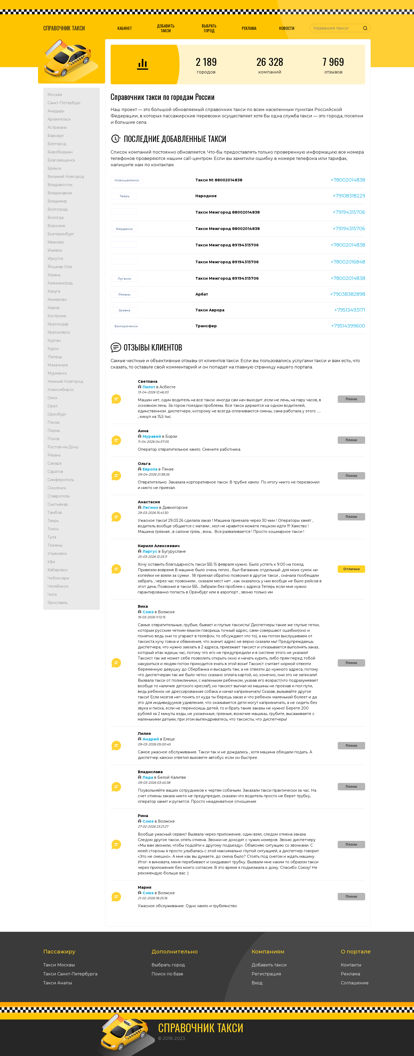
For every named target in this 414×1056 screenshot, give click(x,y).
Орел (53, 406)
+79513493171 (349, 310)
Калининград (60, 283)
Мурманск (57, 373)
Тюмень (55, 545)
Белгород (57, 143)
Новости (286, 28)
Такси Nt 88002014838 (218, 180)
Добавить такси (166, 28)
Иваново (56, 242)
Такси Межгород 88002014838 (227, 212)
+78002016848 (348, 262)
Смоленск (57, 488)
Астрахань (57, 127)
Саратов (55, 471)
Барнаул (56, 135)
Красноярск (59, 332)
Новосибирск (61, 389)
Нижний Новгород (65, 381)
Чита (52, 594)
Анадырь (56, 111)
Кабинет (124, 28)
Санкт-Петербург (64, 102)
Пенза (53, 422)
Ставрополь (59, 496)
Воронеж (56, 225)
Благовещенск (61, 160)
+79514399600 (348, 326)
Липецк (55, 356)
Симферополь (61, 479)
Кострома (57, 315)
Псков (53, 438)
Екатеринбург (61, 234)
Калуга (54, 291)
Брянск (55, 168)
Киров (53, 307)
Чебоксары (58, 578)
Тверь (53, 520)
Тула (52, 537)
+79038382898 (347, 294)
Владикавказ (60, 193)
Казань (54, 275)
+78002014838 (348, 180)
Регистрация (266, 973)
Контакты (351, 964)
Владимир (57, 201)
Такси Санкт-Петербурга (70, 973)
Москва (55, 94)
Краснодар (58, 324)
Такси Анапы (57, 982)
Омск (53, 397)
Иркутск (55, 258)
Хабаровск (58, 570)
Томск (53, 529)
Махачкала (58, 365)
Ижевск (55, 250)
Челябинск (58, 586)
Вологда (56, 217)
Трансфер (206, 326)
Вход (257, 982)
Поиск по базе (167, 973)
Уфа (51, 561)
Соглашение (355, 982)
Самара (55, 463)
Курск (53, 348)
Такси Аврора (209, 310)
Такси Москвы (59, 964)
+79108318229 (349, 196)
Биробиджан (60, 152)
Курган (54, 340)
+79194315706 (349, 212)
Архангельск (59, 119)
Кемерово (57, 299)
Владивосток (60, 184)
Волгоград (58, 209)
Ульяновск (57, 553)
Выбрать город (209, 28)
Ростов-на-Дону (63, 447)
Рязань (54, 455)
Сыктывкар (58, 504)
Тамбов (55, 512)
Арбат (201, 294)
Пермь (54, 430)
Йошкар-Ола (60, 266)
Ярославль (58, 602)
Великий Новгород (66, 176)
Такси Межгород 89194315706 (227, 245)
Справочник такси (64, 28)
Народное (206, 195)
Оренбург (57, 414)
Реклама (249, 28)
